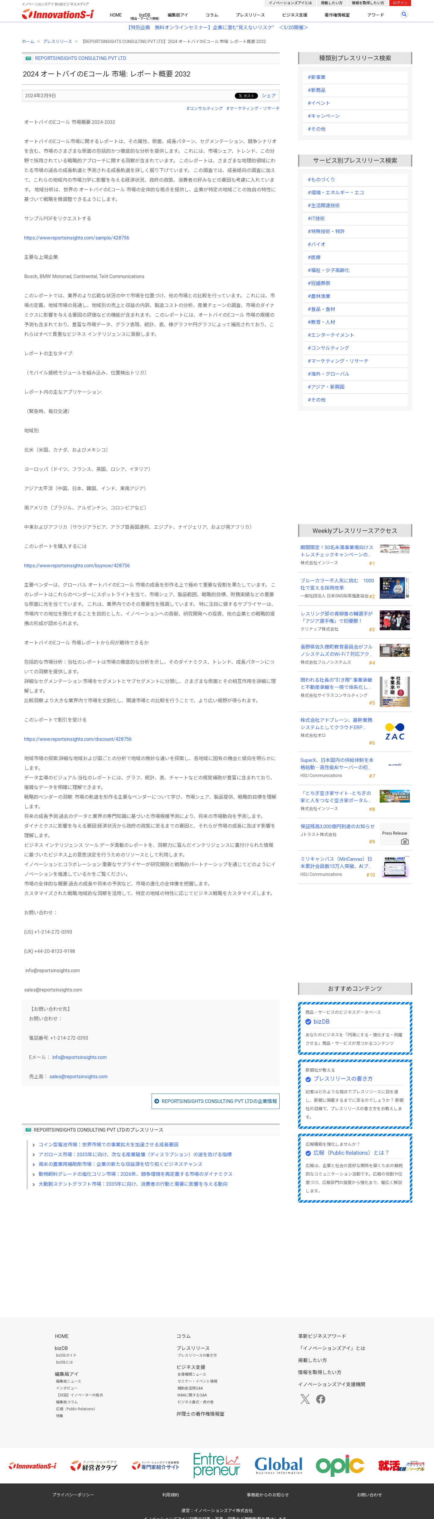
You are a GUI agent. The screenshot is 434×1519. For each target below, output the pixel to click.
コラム (212, 15)
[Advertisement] (151, 1246)
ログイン (400, 3)
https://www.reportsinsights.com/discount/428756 (78, 739)
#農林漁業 (319, 296)
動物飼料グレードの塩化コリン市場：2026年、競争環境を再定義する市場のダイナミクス (136, 1174)
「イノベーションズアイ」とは (331, 1348)
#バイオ (317, 244)
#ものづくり (321, 180)
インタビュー (67, 1388)
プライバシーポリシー (73, 1494)
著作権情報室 (337, 15)
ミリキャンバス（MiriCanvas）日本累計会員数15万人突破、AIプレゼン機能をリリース (336, 863)
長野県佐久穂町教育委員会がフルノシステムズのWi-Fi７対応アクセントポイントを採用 (337, 651)
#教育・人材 (321, 322)
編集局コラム (67, 1402)
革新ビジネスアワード (322, 1336)
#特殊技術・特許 (326, 231)
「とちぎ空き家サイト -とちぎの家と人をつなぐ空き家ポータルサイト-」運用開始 (336, 797)
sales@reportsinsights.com (78, 1076)
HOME (116, 15)
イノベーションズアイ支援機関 (331, 1384)
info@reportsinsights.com (79, 1057)
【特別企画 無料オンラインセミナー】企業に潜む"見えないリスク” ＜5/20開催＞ (217, 27)
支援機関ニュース (192, 1374)
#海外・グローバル (329, 374)
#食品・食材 (321, 309)
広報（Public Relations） (76, 1409)
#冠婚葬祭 (319, 283)
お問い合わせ (369, 1494)
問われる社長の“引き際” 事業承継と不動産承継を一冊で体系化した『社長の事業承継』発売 (336, 684)
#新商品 (317, 90)
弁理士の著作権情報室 (200, 1414)
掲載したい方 (332, 3)
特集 (59, 1416)
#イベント (319, 103)
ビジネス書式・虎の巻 (196, 1402)
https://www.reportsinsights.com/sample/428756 (76, 238)
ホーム (28, 41)
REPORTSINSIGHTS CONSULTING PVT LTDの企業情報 (219, 1101)
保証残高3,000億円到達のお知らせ (337, 826)
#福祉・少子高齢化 (329, 270)
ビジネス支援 (294, 15)
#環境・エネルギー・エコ (336, 193)
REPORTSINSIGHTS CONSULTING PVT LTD (80, 58)
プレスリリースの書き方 (343, 1079)
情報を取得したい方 (368, 3)
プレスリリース (250, 15)
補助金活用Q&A (190, 1388)
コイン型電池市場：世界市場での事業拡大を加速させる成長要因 (108, 1145)
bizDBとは (64, 1362)
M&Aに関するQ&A (192, 1395)
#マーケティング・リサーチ (253, 108)
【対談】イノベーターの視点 (79, 1395)
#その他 (317, 129)
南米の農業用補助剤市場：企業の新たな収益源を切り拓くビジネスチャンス (121, 1164)
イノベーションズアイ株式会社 (223, 1510)
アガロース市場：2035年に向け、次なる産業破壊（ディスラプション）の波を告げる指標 (135, 1154)
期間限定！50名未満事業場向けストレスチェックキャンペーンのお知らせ (336, 552)
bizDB (144, 15)
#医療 (314, 257)
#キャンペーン (324, 116)
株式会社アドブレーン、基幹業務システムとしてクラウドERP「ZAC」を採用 (336, 724)
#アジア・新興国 (326, 387)
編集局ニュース (68, 1381)
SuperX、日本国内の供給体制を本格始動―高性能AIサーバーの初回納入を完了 (337, 764)
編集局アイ (178, 15)
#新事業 (317, 77)
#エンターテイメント (331, 335)
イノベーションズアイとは (290, 3)
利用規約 (170, 1494)
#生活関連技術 (324, 205)
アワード (375, 15)
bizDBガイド (66, 1355)
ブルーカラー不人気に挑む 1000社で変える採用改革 (337, 584)
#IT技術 (316, 218)
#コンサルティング (205, 108)
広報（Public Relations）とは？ (351, 1153)
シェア (269, 96)
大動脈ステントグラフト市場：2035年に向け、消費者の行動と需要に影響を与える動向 (133, 1184)
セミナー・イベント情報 (197, 1381)
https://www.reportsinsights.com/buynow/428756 (77, 565)
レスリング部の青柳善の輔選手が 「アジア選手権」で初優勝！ (336, 617)
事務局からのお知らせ (268, 1494)
